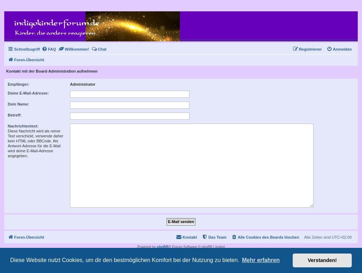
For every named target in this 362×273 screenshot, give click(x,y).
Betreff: (15, 115)
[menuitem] (49, 49)
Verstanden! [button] (322, 260)
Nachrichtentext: (23, 126)
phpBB (163, 247)
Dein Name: (18, 104)
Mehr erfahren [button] (261, 260)
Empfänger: (18, 84)
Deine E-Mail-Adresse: (28, 93)
